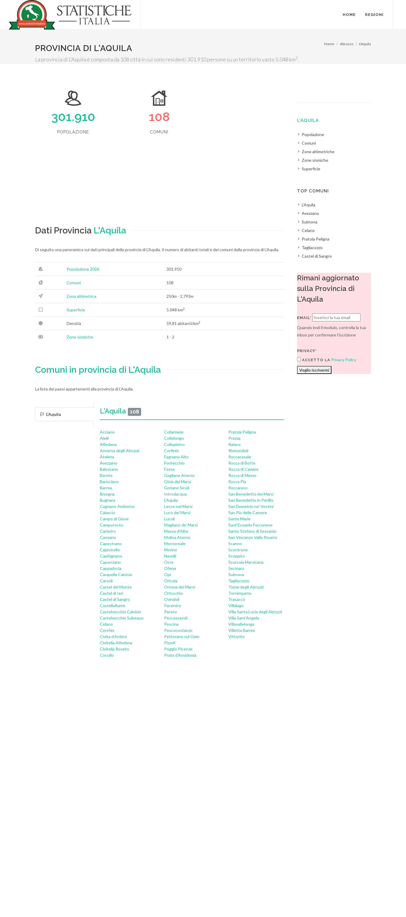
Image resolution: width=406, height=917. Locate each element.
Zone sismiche (80, 336)
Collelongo (174, 438)
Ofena (170, 568)
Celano (106, 624)
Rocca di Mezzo (242, 475)
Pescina (171, 624)
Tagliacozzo (238, 580)
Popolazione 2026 (83, 269)
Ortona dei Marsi (179, 586)
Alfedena (108, 444)
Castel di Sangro (115, 599)
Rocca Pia (237, 481)
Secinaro (236, 568)
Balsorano (109, 469)
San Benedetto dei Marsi (251, 493)
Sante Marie (239, 518)
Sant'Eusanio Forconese (250, 524)
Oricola (170, 580)
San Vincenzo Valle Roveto (252, 537)
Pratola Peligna (242, 431)
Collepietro (174, 444)
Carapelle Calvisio (116, 574)
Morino (170, 549)
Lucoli (169, 518)
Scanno (235, 543)
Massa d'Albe (176, 531)
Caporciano (110, 562)
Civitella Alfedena (116, 642)
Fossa (169, 469)
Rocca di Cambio (243, 469)
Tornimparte (239, 593)
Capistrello (110, 549)
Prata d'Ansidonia (180, 655)
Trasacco (236, 599)
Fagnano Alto (176, 456)
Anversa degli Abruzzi (119, 450)
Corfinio (171, 450)
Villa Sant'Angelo (243, 617)
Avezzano (108, 462)
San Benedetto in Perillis (250, 500)
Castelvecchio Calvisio (120, 611)
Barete (106, 475)
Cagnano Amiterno (117, 506)
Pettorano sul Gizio (181, 636)
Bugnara (107, 500)
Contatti (346, 893)
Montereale (175, 543)
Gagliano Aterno (179, 475)
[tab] (64, 414)
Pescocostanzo (178, 630)
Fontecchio (174, 462)
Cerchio (107, 630)
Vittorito (236, 636)
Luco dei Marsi (177, 512)
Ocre (169, 562)
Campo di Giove (114, 518)
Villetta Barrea (241, 630)
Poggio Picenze (178, 648)
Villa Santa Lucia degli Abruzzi (255, 611)
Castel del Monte (116, 586)
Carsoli (106, 580)
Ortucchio (173, 593)
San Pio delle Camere (247, 512)
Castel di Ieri (111, 593)
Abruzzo (346, 44)
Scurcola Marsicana (245, 562)
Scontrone (238, 549)
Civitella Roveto (114, 648)
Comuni (74, 282)
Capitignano (111, 555)
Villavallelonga (241, 624)
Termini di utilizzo (51, 901)
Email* (304, 318)
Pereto (170, 611)
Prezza (234, 438)
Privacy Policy (343, 359)
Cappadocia (110, 568)
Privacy (78, 901)
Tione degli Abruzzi (245, 586)
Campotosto (111, 524)
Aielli (104, 438)
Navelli (170, 555)
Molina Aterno (177, 537)
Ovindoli (171, 599)
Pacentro (172, 605)
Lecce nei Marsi (178, 506)
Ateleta (107, 456)
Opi (167, 574)
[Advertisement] (159, 182)
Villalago (236, 605)
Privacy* (307, 351)
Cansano (108, 537)
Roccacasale (239, 456)
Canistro (108, 531)
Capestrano (111, 543)
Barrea (106, 487)
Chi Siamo (99, 901)
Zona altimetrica (81, 296)
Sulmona (236, 574)
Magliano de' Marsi (181, 524)
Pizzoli (169, 642)
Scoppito (236, 555)
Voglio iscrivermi (314, 369)
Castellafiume (112, 605)
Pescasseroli (175, 617)
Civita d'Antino (113, 636)
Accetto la (313, 359)
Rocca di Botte (241, 462)
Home (329, 44)
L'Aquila (365, 44)
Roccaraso (237, 487)
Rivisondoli (238, 450)
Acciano (107, 431)
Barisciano (109, 481)
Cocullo (107, 655)
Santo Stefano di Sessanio (252, 531)
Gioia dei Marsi (177, 481)
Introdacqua (175, 493)
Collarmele (174, 431)
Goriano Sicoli (176, 487)
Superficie (76, 309)
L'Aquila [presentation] (50, 414)
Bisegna (107, 493)
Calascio (107, 512)
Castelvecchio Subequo (121, 617)
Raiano (234, 444)
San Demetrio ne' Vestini (250, 506)
